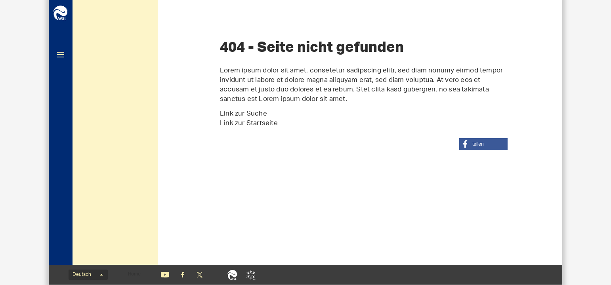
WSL (232, 275)
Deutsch (88, 275)
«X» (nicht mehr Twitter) (199, 274)
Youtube (165, 274)
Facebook (182, 274)
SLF (251, 275)
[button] (483, 144)
